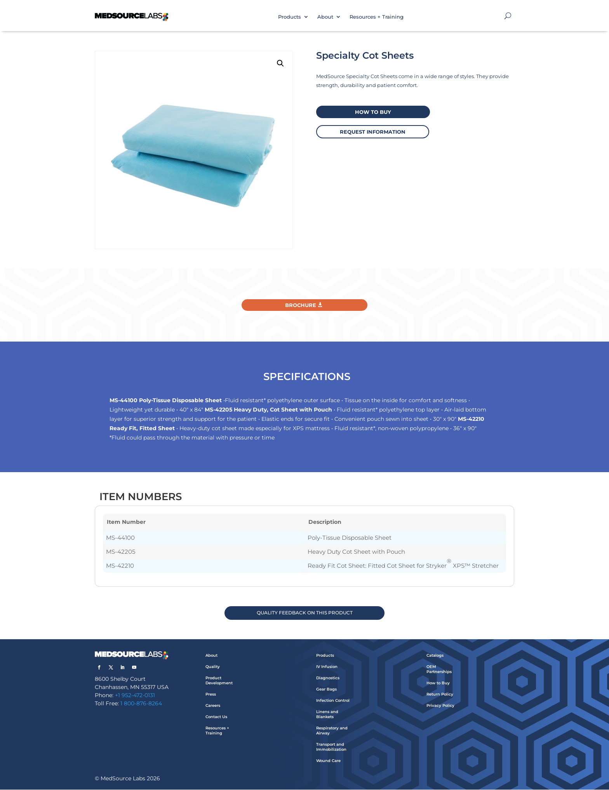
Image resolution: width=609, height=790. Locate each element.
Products (289, 17)
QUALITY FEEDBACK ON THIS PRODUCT (305, 613)
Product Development (219, 681)
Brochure (300, 305)
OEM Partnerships (439, 669)
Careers (212, 705)
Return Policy (439, 694)
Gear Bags (326, 689)
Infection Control (333, 700)
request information (372, 131)
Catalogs (435, 655)
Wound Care (328, 761)
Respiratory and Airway (332, 731)
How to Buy (438, 683)
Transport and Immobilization (331, 747)
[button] (280, 63)
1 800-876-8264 (141, 703)
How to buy (372, 111)
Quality (212, 667)
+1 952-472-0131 (135, 695)
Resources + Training (377, 17)
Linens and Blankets (327, 715)
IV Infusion (327, 667)
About (325, 17)
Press (210, 694)
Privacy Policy (440, 705)
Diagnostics (327, 678)
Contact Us (216, 717)
